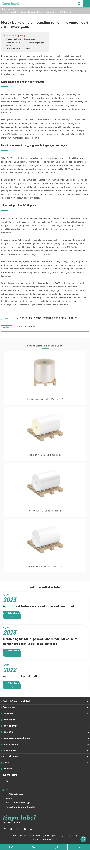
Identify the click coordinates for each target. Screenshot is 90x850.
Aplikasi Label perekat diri (21, 676)
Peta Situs (37, 840)
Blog (15, 10)
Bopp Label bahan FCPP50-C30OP (45, 400)
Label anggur (9, 750)
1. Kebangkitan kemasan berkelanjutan (19, 39)
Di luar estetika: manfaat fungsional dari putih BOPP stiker (47, 318)
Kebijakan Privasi (50, 840)
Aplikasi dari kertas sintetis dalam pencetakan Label (38, 606)
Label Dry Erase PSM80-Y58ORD (45, 456)
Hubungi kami (9, 775)
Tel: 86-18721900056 (10, 783)
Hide (21, 36)
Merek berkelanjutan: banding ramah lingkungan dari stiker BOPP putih (37, 12)
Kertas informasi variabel (16, 701)
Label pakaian (10, 744)
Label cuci (7, 732)
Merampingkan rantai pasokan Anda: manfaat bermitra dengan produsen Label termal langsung (40, 641)
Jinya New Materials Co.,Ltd (34, 836)
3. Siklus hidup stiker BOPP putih (17, 49)
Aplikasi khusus (10, 756)
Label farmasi (9, 726)
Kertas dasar (9, 707)
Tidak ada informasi (27, 327)
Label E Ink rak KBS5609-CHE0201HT (45, 568)
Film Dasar (8, 713)
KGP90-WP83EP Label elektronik (45, 512)
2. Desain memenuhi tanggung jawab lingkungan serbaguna (24, 44)
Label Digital (9, 720)
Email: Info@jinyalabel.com (12, 792)
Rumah (7, 10)
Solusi (5, 762)
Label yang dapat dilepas (16, 738)
